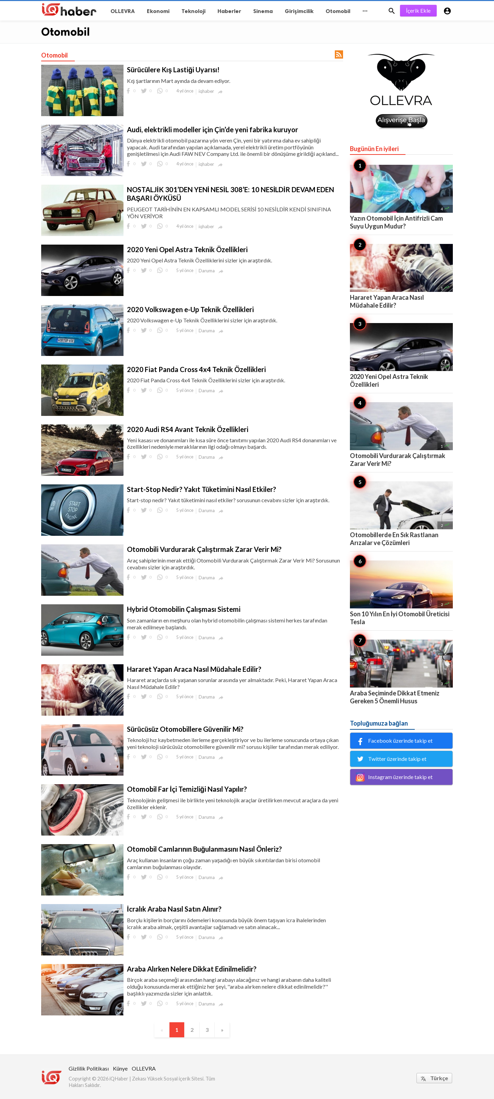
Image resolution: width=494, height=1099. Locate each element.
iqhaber (206, 91)
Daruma (207, 270)
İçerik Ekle (418, 10)
